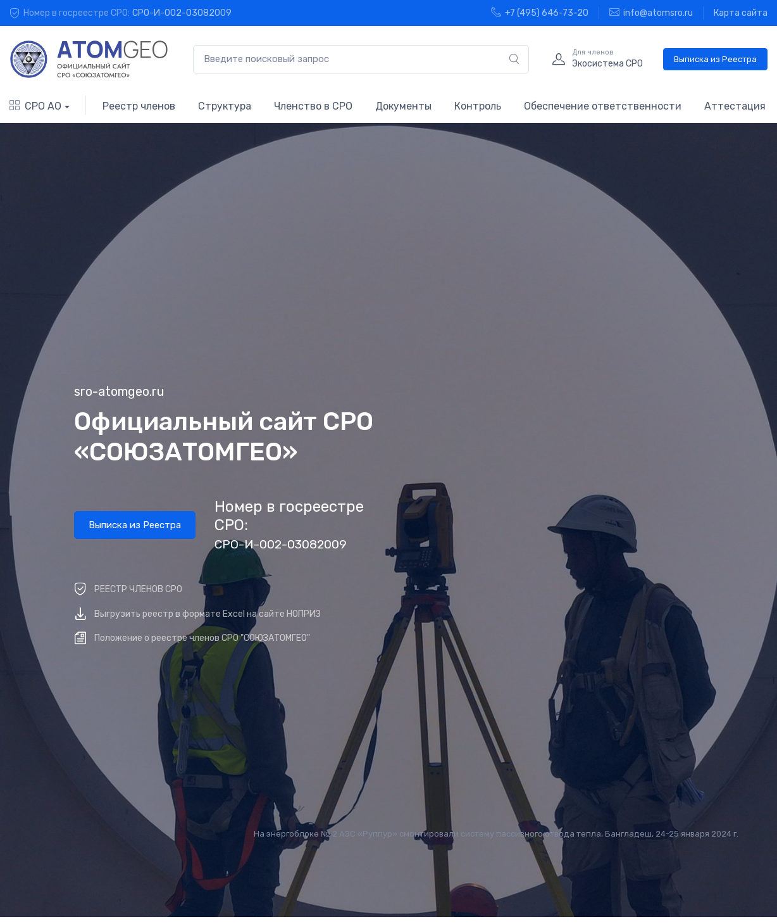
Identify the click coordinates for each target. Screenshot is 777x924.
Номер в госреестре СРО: (289, 525)
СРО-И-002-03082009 (182, 13)
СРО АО (35, 106)
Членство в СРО (313, 106)
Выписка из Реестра (715, 59)
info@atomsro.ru (651, 12)
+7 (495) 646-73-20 (539, 12)
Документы (403, 106)
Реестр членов (139, 106)
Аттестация (735, 106)
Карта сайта (741, 13)
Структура (224, 106)
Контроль (477, 106)
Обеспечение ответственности (602, 106)
